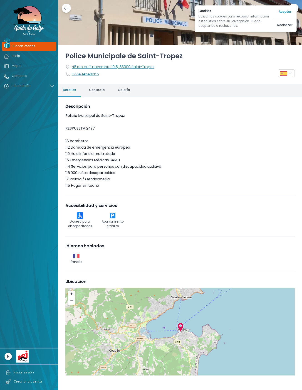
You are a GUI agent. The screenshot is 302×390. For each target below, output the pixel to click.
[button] (180, 327)
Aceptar (285, 11)
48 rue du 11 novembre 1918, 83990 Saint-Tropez (113, 67)
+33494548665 (85, 74)
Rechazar (285, 25)
